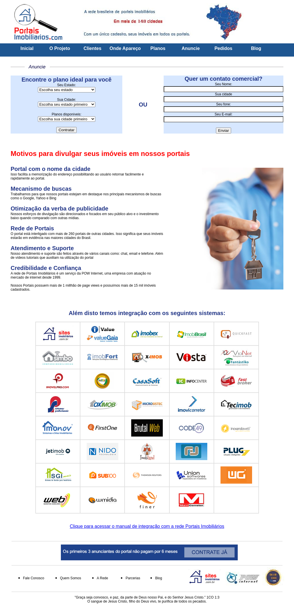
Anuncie (190, 48)
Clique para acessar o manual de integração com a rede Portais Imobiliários (147, 526)
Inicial (26, 48)
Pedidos (223, 48)
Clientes (92, 48)
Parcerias (132, 578)
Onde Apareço (125, 48)
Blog (256, 48)
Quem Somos (70, 578)
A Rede (102, 578)
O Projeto (59, 48)
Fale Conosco (33, 578)
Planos (157, 48)
